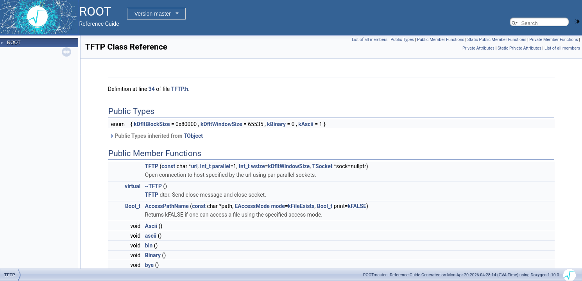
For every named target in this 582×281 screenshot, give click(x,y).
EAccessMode (252, 206)
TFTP (151, 166)
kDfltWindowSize (221, 124)
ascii (150, 236)
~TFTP (153, 186)
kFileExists (301, 206)
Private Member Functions (553, 39)
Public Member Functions (440, 39)
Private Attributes (478, 48)
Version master (152, 14)
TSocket (322, 166)
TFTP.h (179, 89)
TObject (193, 136)
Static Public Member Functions (496, 39)
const (168, 166)
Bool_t (132, 206)
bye (149, 265)
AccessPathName (167, 206)
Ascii (151, 226)
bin (148, 245)
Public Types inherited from (156, 136)
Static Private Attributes (519, 48)
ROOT (14, 42)
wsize (258, 166)
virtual (132, 186)
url (194, 166)
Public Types (402, 39)
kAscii (305, 124)
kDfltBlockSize (152, 124)
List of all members (369, 39)
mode (278, 206)
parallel (221, 166)
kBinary (276, 124)
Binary (153, 255)
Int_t (205, 166)
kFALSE (357, 206)
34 (152, 89)
